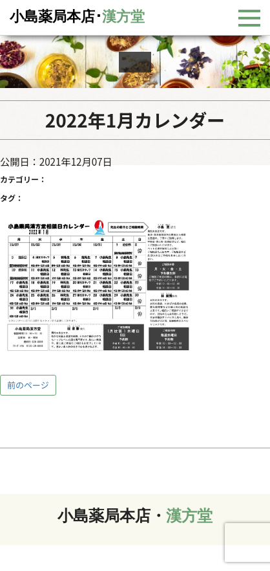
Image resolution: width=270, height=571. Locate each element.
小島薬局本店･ (77, 16)
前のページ (28, 385)
